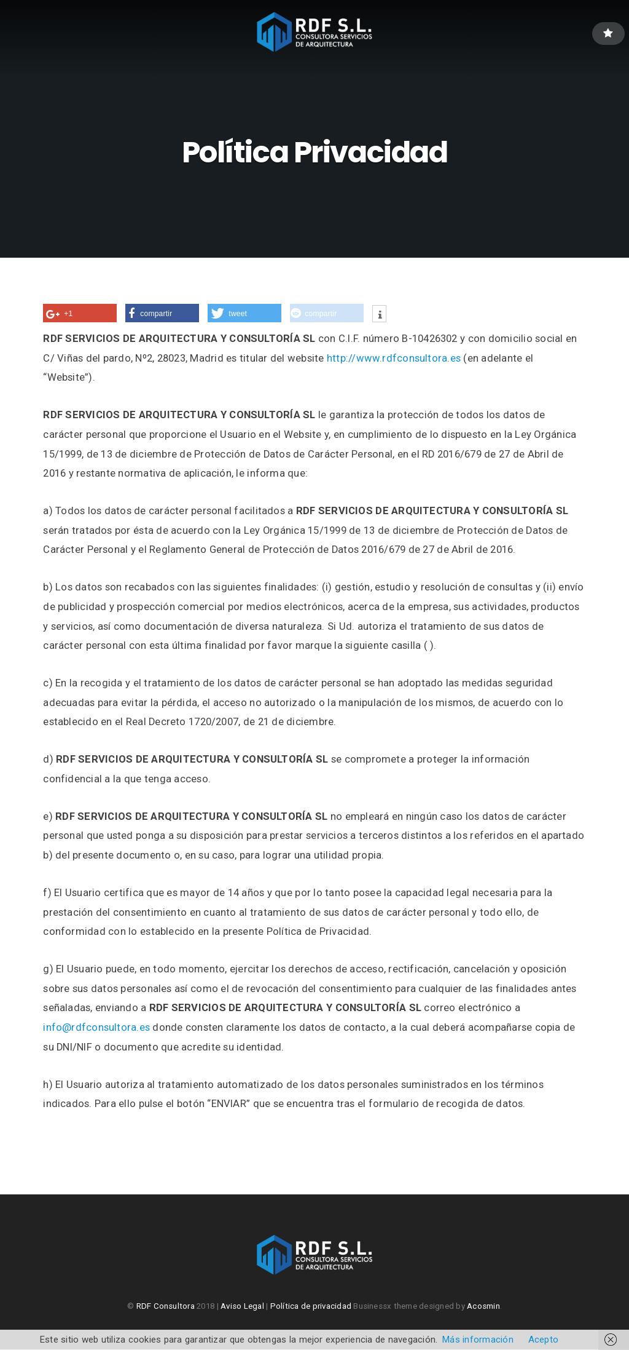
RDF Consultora (165, 1306)
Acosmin (483, 1306)
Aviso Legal (242, 1306)
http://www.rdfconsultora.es (394, 359)
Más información (478, 1339)
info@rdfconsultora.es (96, 1028)
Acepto (543, 1339)
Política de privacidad (310, 1306)
